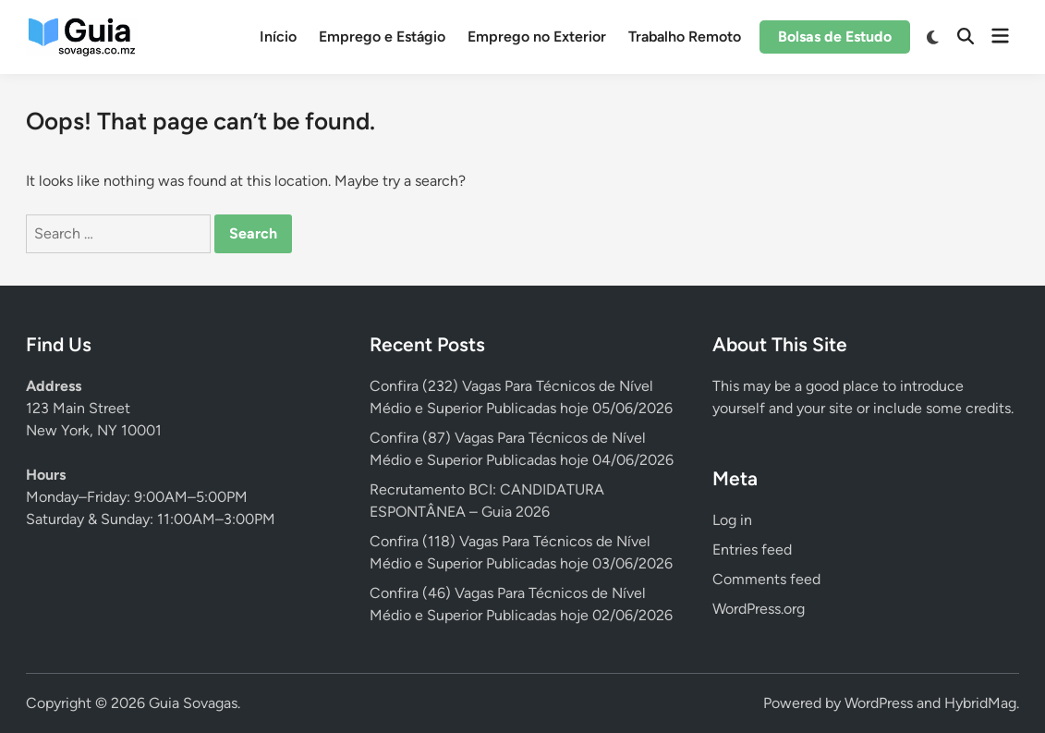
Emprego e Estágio (382, 36)
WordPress (879, 703)
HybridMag (980, 703)
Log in (732, 520)
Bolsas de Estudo (835, 36)
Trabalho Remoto (684, 36)
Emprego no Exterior (537, 36)
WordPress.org (758, 608)
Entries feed (752, 549)
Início (278, 36)
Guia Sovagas (193, 703)
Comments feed (766, 579)
